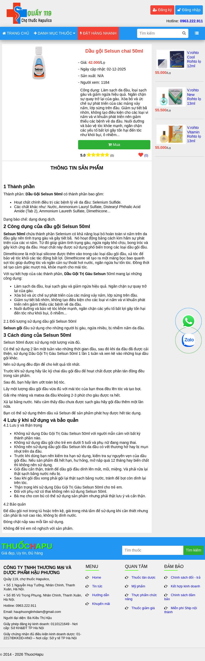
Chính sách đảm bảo (179, 597)
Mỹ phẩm (138, 586)
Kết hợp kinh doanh (185, 586)
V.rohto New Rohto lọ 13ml (194, 97)
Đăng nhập (189, 10)
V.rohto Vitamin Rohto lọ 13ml (194, 134)
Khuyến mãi (101, 604)
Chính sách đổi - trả (185, 577)
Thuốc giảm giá (143, 608)
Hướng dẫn (100, 595)
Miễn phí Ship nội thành (180, 610)
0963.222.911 (191, 21)
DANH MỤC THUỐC (54, 33)
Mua (114, 144)
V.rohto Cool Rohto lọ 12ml (194, 59)
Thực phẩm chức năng (141, 597)
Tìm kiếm (193, 550)
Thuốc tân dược (143, 577)
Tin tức (97, 586)
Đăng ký (162, 10)
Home (96, 577)
